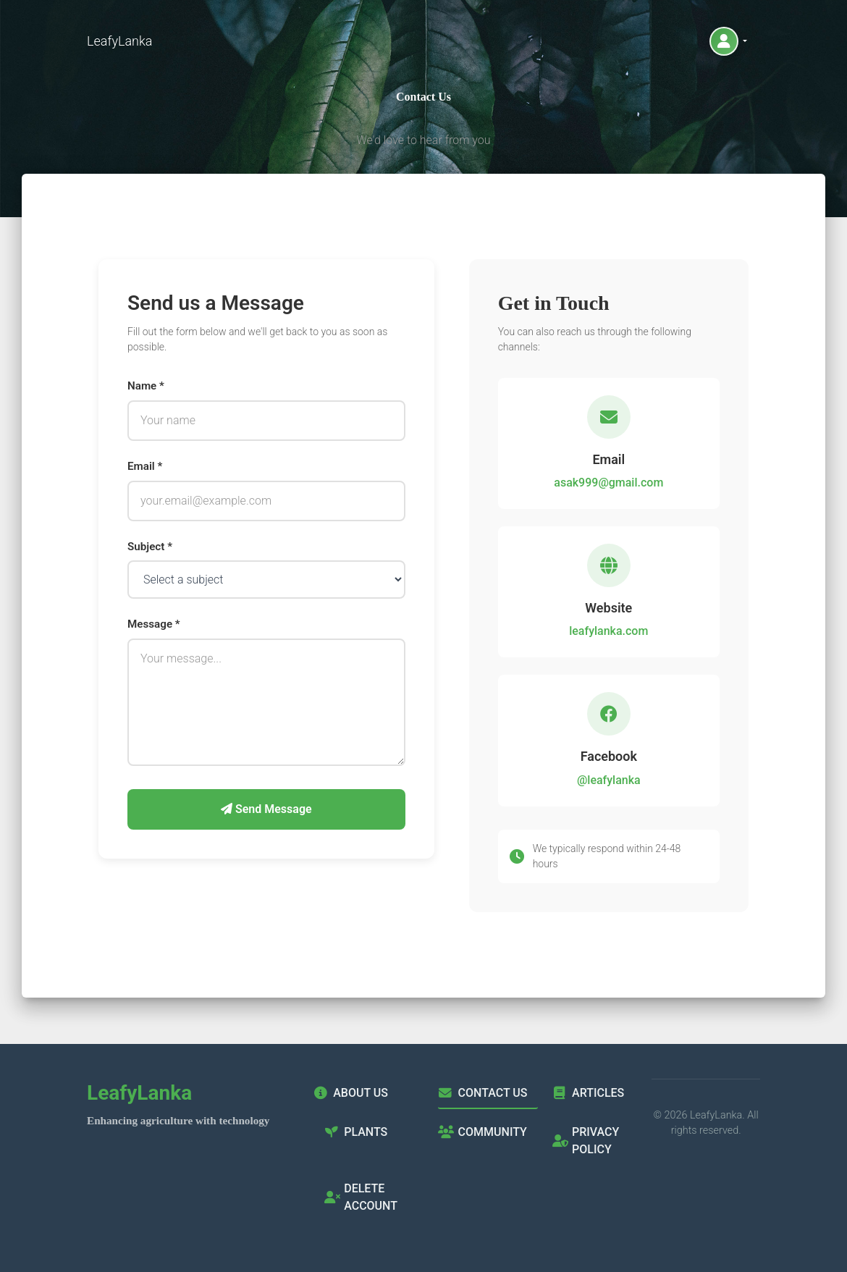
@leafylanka (609, 780)
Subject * (149, 546)
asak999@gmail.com (608, 482)
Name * (145, 385)
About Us (350, 1093)
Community (482, 1132)
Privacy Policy (585, 1140)
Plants (355, 1132)
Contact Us (482, 1093)
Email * (144, 466)
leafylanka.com (608, 631)
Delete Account (360, 1197)
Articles (588, 1093)
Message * (153, 624)
